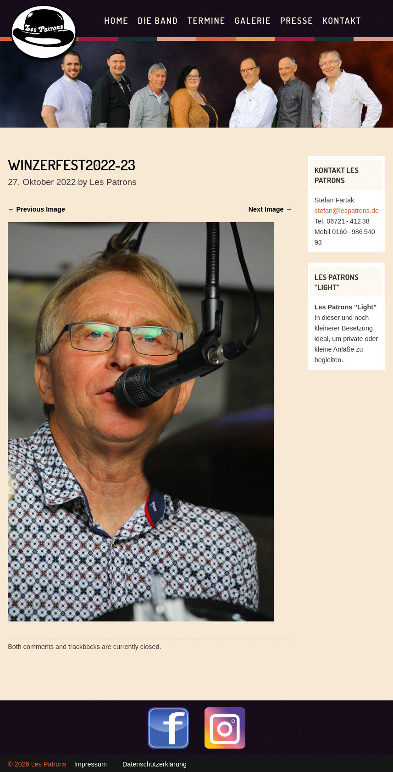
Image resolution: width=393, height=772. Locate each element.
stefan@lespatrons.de (347, 210)
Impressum (90, 764)
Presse (296, 20)
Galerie (253, 20)
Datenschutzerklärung (154, 764)
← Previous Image (36, 209)
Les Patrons (48, 764)
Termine (207, 20)
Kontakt (341, 20)
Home (116, 20)
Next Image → (270, 209)
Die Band (158, 20)
